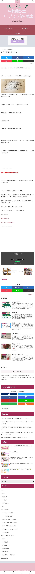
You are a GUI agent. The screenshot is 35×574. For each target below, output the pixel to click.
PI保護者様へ (5, 549)
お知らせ (3, 494)
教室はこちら (5, 218)
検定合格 (4, 500)
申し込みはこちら (17, 41)
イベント (3, 490)
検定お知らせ (5, 503)
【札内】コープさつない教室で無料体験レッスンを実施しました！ (16, 428)
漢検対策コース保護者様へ (9, 555)
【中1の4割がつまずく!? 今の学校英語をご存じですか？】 (15, 419)
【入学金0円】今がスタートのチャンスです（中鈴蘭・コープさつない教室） (17, 423)
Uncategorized (4, 279)
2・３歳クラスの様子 (7, 513)
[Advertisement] (17, 243)
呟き (3, 507)
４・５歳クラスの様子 (7, 516)
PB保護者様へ (5, 542)
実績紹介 (4, 497)
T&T (3, 539)
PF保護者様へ (5, 545)
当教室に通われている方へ (7, 536)
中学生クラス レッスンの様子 (10, 529)
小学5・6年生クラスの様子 (9, 526)
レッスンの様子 (5, 510)
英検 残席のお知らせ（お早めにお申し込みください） (14, 438)
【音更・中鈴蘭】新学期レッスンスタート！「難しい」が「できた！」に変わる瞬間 (17, 433)
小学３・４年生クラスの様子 (9, 523)
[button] (33, 409)
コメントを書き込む (17, 372)
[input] (17, 409)
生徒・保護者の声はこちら (7, 222)
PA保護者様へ (5, 552)
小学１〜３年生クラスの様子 (9, 520)
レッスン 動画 (5, 532)
